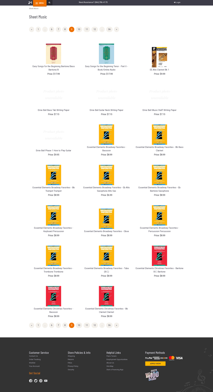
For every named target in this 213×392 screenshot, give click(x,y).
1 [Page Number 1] (39, 29)
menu (41, 3)
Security (71, 370)
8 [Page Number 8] (66, 29)
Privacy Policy (73, 366)
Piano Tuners (111, 356)
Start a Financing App (114, 370)
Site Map (109, 366)
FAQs (70, 363)
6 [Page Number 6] (52, 29)
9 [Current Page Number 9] (72, 30)
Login (177, 2)
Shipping (71, 356)
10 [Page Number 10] (80, 29)
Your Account (34, 366)
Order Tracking (35, 359)
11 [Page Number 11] (88, 29)
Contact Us (33, 356)
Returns (71, 359)
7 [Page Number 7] (59, 29)
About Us (110, 363)
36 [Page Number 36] (110, 29)
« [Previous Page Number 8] (32, 30)
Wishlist (32, 363)
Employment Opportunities (116, 359)
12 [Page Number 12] (95, 29)
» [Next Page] (117, 30)
